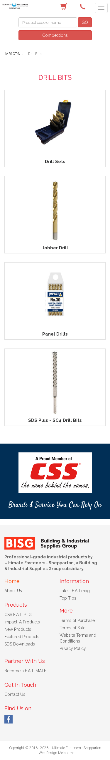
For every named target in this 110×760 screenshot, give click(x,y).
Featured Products (21, 636)
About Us (13, 590)
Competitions (55, 35)
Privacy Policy (73, 648)
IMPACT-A (12, 54)
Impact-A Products (22, 622)
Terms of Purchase (77, 620)
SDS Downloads (19, 644)
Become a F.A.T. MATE (25, 670)
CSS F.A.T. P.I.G (18, 614)
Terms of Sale (72, 627)
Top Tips (68, 598)
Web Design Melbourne (56, 753)
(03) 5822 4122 (83, 6)
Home (12, 581)
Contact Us (14, 694)
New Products (17, 629)
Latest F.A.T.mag (75, 590)
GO (85, 22)
